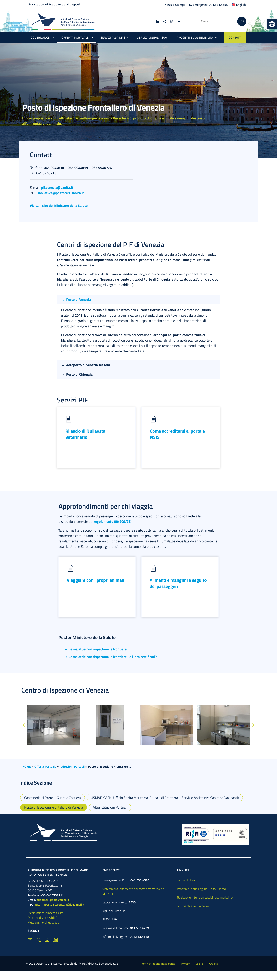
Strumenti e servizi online (193, 906)
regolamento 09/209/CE (112, 521)
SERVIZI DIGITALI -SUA (152, 37)
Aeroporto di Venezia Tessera (88, 364)
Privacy (185, 963)
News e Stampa (174, 4)
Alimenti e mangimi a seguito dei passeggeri (178, 583)
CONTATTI (235, 37)
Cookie (199, 963)
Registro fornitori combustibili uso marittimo (205, 897)
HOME (26, 766)
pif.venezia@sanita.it (57, 187)
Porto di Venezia (78, 299)
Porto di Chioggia (79, 374)
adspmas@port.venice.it (53, 899)
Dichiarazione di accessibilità (45, 912)
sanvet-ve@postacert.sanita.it (60, 192)
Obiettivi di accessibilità (42, 917)
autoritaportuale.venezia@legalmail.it (59, 904)
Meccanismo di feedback (43, 922)
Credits (213, 963)
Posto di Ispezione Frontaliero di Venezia (53, 807)
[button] (272, 24)
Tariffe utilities (186, 880)
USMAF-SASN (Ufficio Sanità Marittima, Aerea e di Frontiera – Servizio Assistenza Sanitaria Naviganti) (165, 797)
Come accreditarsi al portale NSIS (177, 434)
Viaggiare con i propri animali (95, 580)
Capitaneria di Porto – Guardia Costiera (52, 797)
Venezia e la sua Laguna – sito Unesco (201, 888)
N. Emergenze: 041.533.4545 (208, 4)
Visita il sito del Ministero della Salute (59, 205)
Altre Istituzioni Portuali (110, 807)
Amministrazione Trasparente (157, 963)
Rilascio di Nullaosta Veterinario (85, 434)
